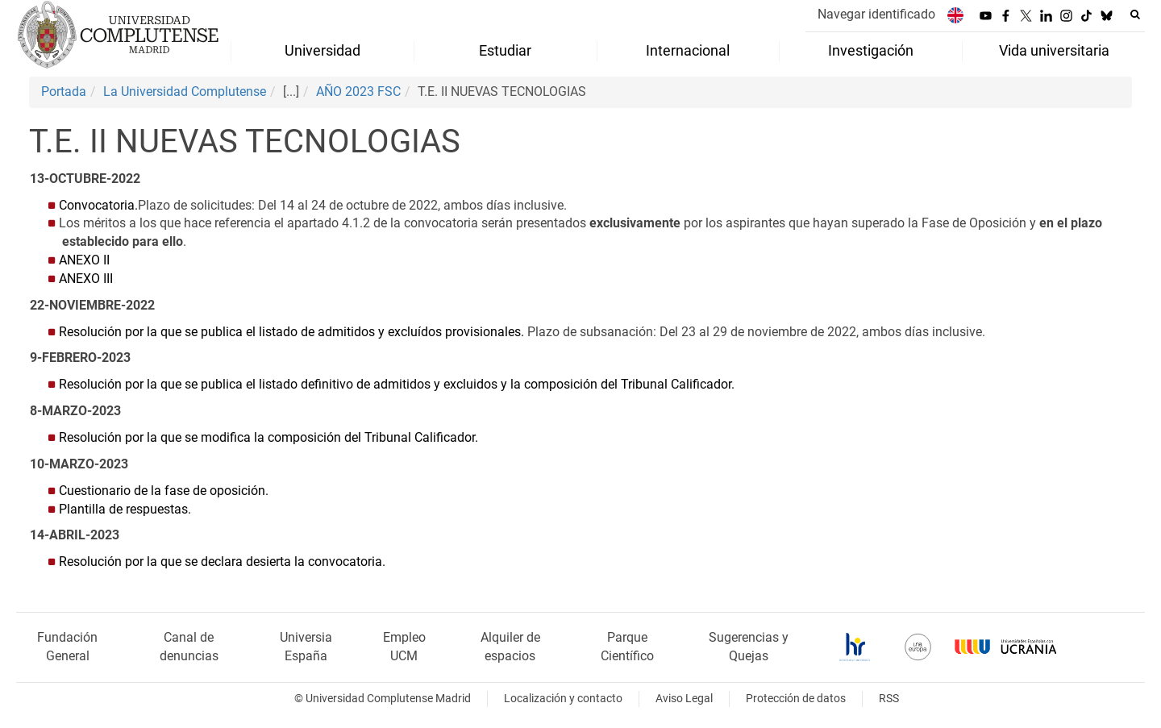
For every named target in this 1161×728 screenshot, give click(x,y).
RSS (889, 698)
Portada (63, 91)
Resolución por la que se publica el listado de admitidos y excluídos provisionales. (293, 331)
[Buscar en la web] (1135, 14)
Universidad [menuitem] (322, 51)
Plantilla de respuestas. (125, 509)
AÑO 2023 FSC (358, 91)
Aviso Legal (684, 698)
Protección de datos (796, 698)
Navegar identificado (876, 14)
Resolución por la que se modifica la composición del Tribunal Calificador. (268, 437)
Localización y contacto (563, 698)
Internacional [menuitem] (688, 51)
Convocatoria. (98, 205)
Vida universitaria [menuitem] (1054, 51)
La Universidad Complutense (184, 91)
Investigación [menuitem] (870, 51)
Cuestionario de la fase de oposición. (163, 490)
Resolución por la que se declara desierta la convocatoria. (222, 561)
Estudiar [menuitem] (505, 51)
